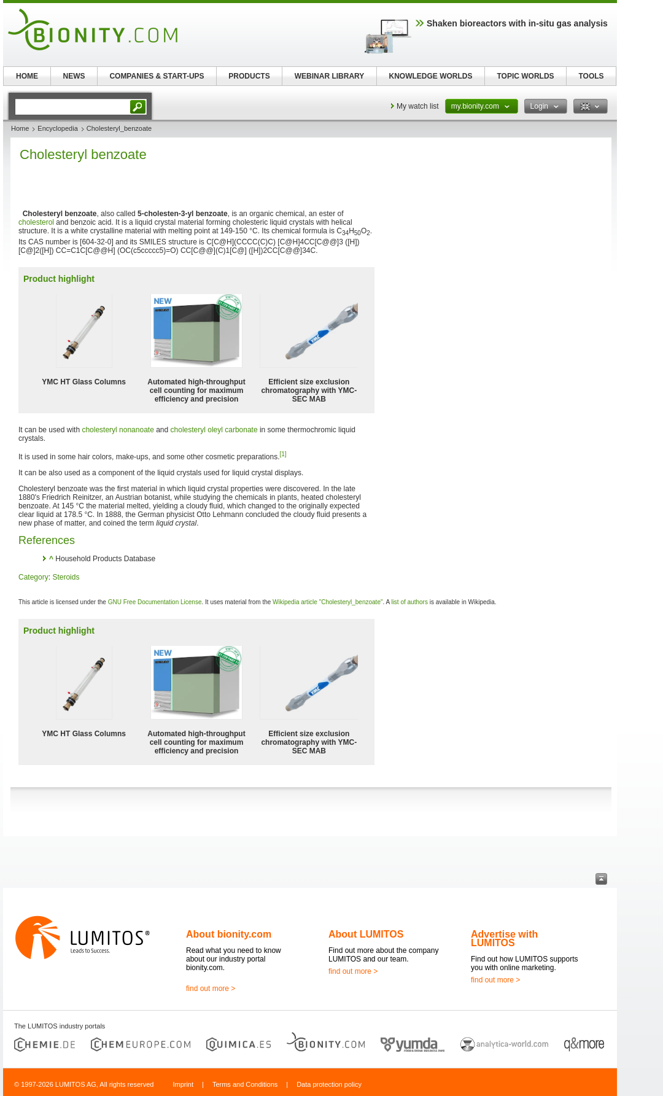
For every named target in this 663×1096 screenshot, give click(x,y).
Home (20, 128)
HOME (27, 76)
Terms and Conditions (244, 1084)
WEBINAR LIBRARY (330, 76)
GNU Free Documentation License (155, 602)
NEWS (74, 76)
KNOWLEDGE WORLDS (431, 76)
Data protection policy (329, 1084)
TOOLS (590, 76)
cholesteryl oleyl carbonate (214, 430)
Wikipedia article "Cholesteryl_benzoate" (327, 602)
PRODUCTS (248, 76)
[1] (283, 454)
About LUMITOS (365, 934)
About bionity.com (228, 934)
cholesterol (36, 222)
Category (33, 577)
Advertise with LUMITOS (504, 938)
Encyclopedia (57, 128)
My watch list (418, 106)
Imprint (183, 1084)
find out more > (210, 988)
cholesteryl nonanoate (117, 430)
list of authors (409, 602)
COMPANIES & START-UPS (156, 76)
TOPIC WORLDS (525, 76)
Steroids (65, 577)
